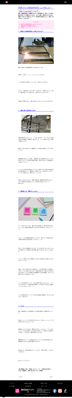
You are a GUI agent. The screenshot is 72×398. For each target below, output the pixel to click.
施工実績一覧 (28, 386)
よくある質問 (12, 386)
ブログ (27, 10)
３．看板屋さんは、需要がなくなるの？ (28, 26)
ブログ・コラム (44, 386)
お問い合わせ (60, 383)
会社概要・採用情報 (28, 383)
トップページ (12, 383)
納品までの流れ (44, 383)
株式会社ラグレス (32, 10)
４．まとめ (21, 27)
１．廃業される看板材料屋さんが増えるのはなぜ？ (31, 24)
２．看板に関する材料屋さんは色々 (27, 25)
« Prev (20, 376)
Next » (51, 376)
